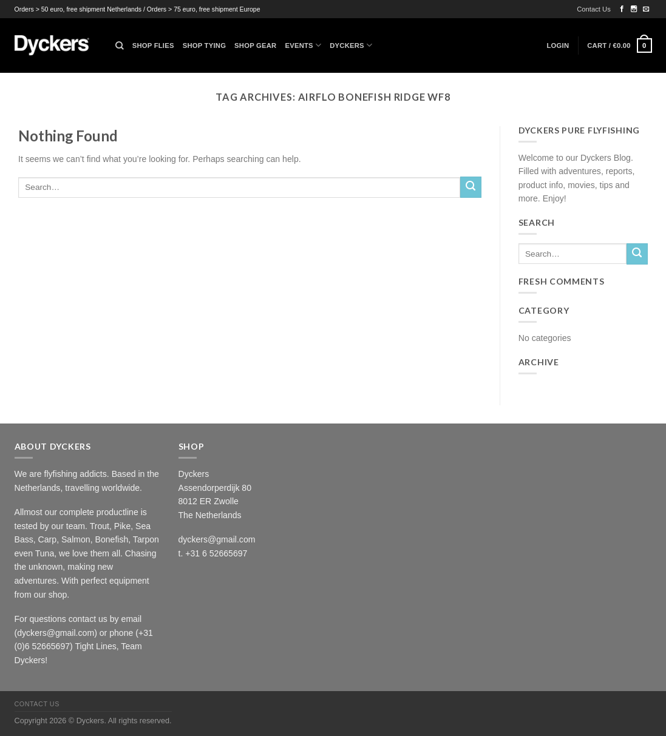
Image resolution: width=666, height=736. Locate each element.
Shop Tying (204, 45)
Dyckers (351, 45)
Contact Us (594, 9)
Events (303, 45)
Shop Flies (153, 45)
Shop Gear (255, 45)
